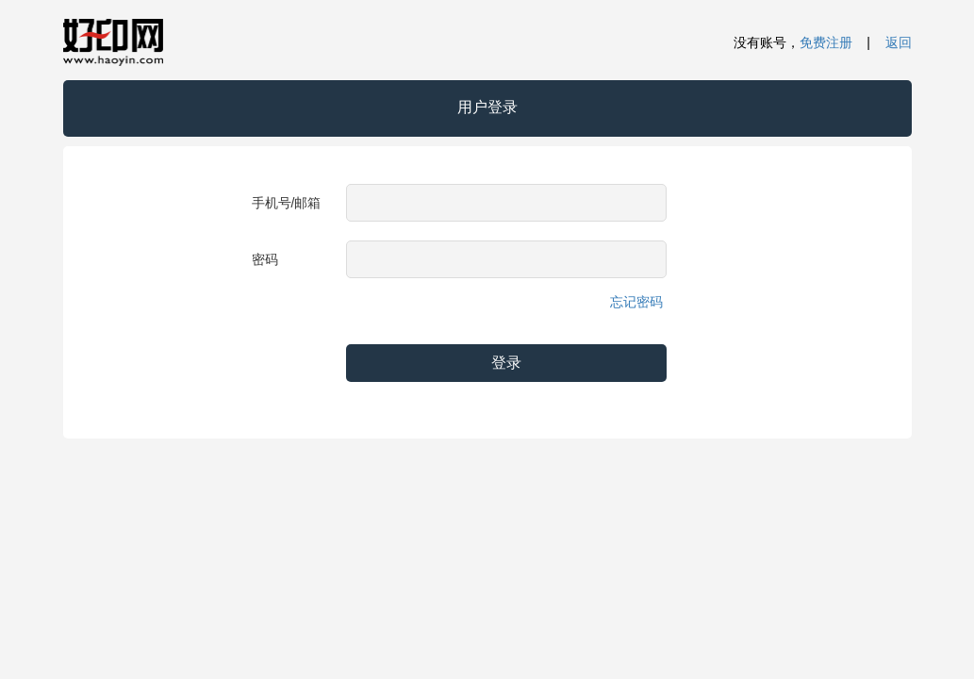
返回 (898, 42)
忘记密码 (636, 301)
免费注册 (826, 42)
